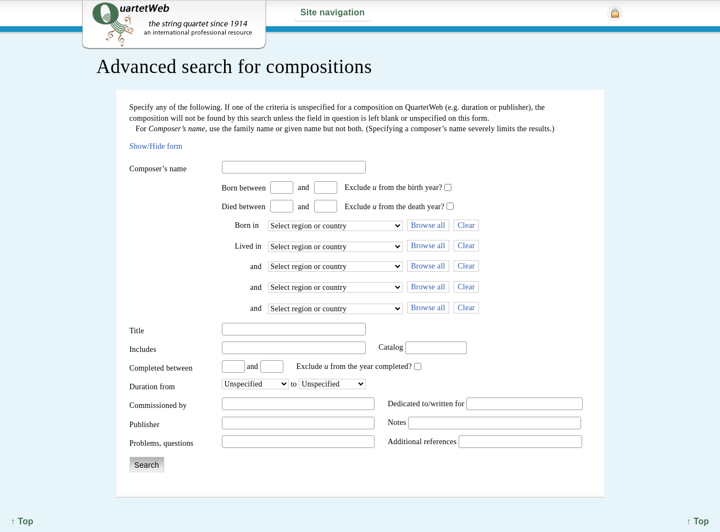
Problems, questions (162, 443)
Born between (244, 188)
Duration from (152, 387)
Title (137, 331)
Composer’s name (158, 169)
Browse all (428, 225)
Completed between (161, 368)
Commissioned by (158, 405)
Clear (466, 225)
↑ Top (697, 521)
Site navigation (332, 12)
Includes (143, 349)
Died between (244, 207)
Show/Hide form (156, 146)
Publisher (145, 425)
